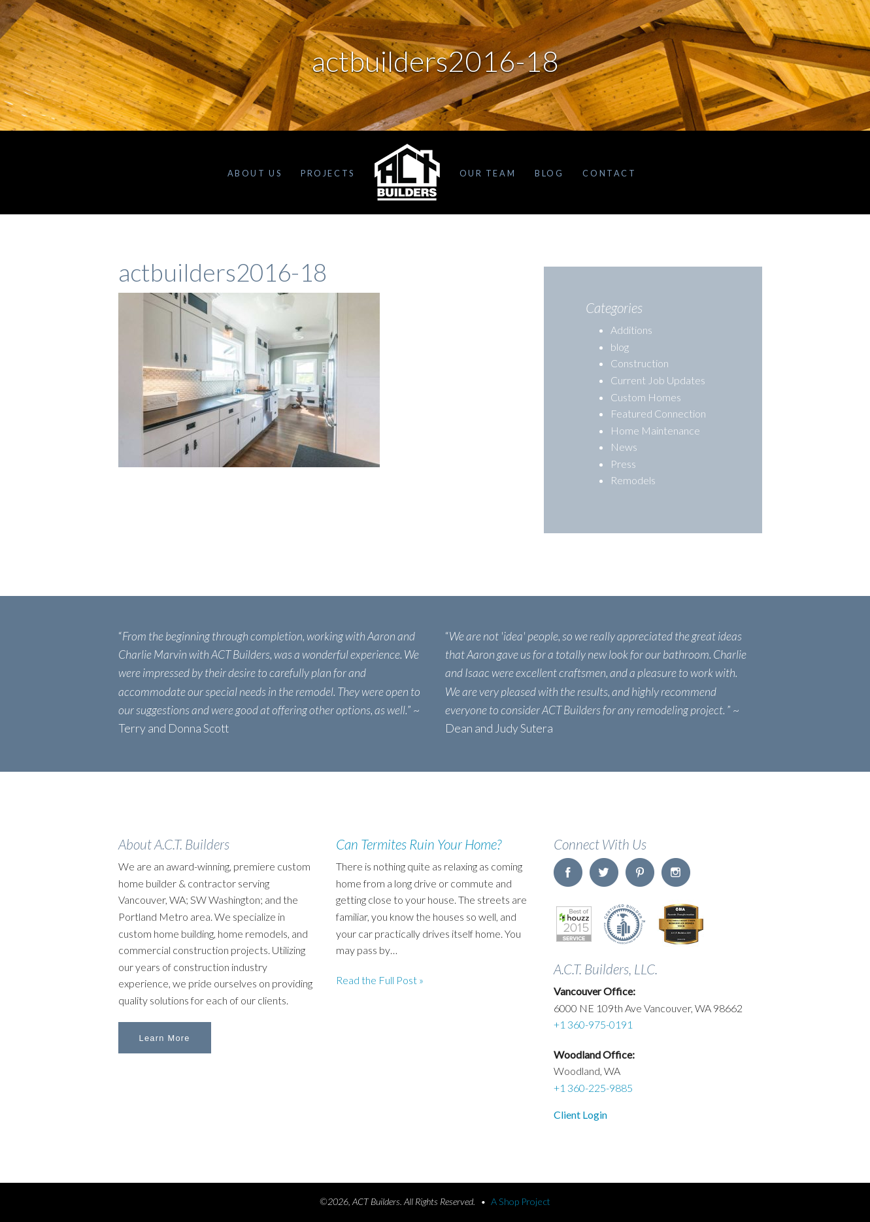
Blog (549, 173)
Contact (609, 173)
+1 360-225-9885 (593, 1088)
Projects (327, 173)
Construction (640, 363)
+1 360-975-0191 (593, 1024)
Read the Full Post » (380, 980)
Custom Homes (646, 397)
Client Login (580, 1114)
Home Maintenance (655, 430)
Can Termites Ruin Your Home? (418, 844)
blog (620, 346)
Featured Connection (658, 413)
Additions (631, 329)
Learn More (164, 1038)
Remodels (633, 480)
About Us (254, 173)
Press (623, 463)
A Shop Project (520, 1201)
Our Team (488, 173)
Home (407, 172)
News (624, 446)
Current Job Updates (658, 380)
